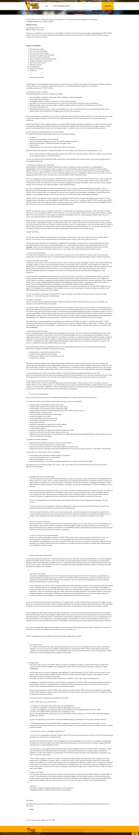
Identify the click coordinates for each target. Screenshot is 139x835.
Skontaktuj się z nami (47, 832)
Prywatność (70, 832)
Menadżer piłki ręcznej (79, 829)
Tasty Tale (88, 829)
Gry (47, 6)
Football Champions (67, 829)
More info (42, 834)
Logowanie (107, 6)
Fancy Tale (94, 829)
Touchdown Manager (56, 829)
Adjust (32, 809)
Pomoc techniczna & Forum (61, 6)
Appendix (29, 247)
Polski (110, 1)
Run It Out (100, 829)
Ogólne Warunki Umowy (59, 832)
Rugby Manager (46, 829)
